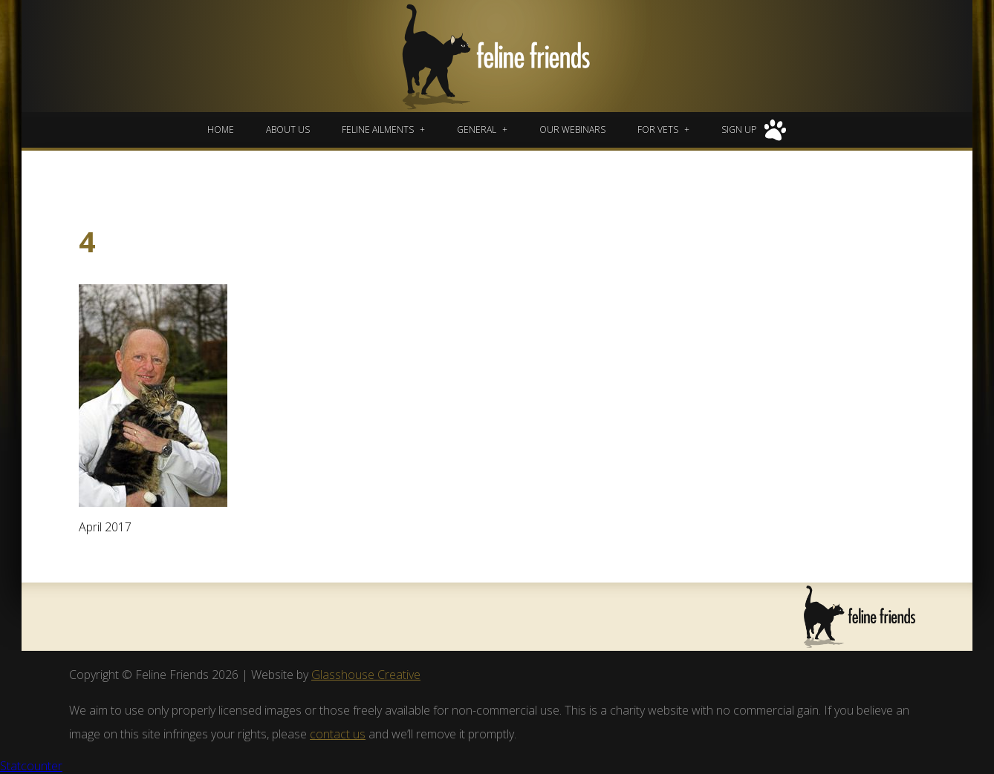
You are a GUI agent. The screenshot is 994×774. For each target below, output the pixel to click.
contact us (338, 734)
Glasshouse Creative (365, 674)
